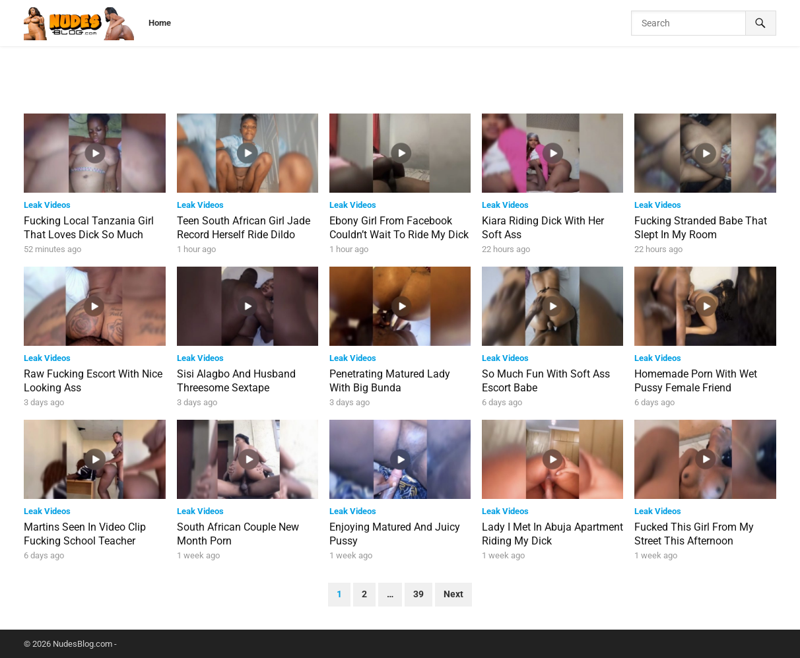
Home (160, 23)
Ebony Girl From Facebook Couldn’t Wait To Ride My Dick (399, 227)
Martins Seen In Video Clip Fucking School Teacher (85, 534)
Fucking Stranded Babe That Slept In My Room (700, 227)
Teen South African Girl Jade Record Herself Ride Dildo (243, 227)
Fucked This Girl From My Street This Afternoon (694, 534)
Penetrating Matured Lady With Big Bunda (389, 381)
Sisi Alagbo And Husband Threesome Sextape (236, 381)
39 (418, 594)
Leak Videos (47, 205)
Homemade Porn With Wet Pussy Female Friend (695, 381)
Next (453, 594)
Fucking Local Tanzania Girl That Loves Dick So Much (89, 227)
